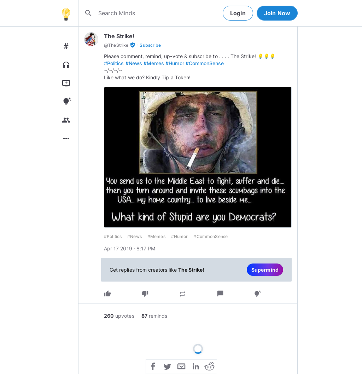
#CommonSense (205, 63)
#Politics (114, 63)
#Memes (154, 63)
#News (133, 63)
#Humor (174, 63)
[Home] (66, 13)
